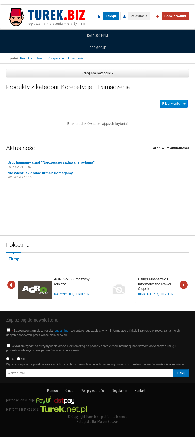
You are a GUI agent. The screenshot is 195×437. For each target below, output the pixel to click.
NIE (21, 359)
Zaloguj (111, 16)
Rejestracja (139, 16)
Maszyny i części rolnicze (72, 294)
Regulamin (119, 391)
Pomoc (52, 391)
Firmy (14, 259)
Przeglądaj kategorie (98, 73)
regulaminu (60, 330)
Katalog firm (97, 36)
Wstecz (11, 285)
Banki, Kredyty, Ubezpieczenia (158, 294)
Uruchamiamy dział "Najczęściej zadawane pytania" (51, 162)
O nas (69, 391)
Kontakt (140, 391)
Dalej (184, 285)
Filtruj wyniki (171, 103)
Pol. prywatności (93, 391)
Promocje (98, 48)
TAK (11, 359)
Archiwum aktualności (171, 148)
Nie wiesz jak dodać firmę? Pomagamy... (41, 173)
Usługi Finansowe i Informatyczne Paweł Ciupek (154, 283)
